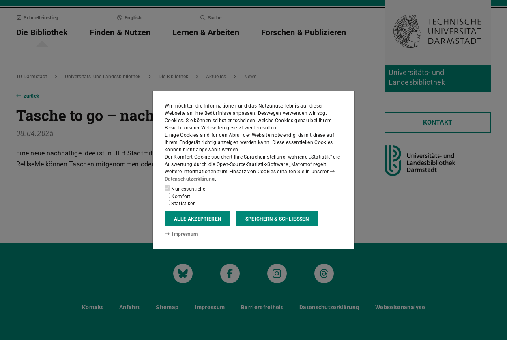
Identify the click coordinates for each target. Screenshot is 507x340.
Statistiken (180, 203)
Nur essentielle (185, 188)
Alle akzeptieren (197, 219)
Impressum (181, 234)
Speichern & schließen (277, 219)
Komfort (178, 196)
